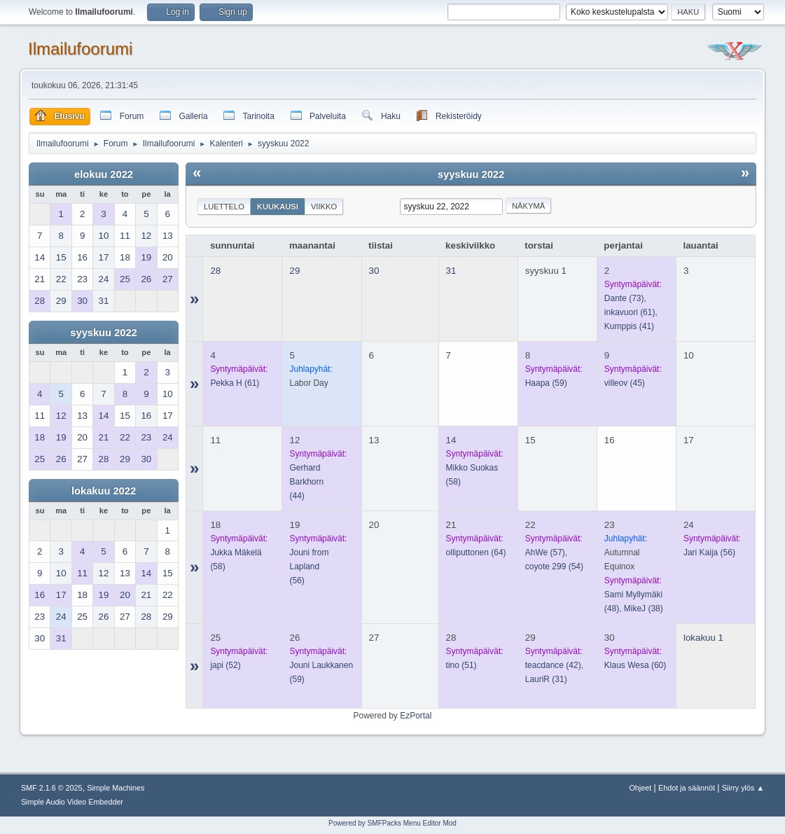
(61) (629, 312)
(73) (624, 298)
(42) (553, 665)
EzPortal (415, 716)
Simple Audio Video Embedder (72, 802)
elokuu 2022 (103, 174)
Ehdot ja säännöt (686, 788)
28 (215, 270)
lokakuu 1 (703, 637)
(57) (545, 552)
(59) (546, 383)
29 (294, 270)
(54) (554, 566)
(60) (635, 665)
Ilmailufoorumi (80, 48)
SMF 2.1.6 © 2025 (52, 788)
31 (451, 270)
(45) (624, 383)
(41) (629, 326)
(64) (476, 552)
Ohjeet (640, 788)
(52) (225, 665)
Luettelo (224, 206)
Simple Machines (115, 788)
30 (374, 270)
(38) (643, 608)
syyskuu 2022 (103, 332)
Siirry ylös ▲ (743, 788)
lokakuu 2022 (103, 490)
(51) (461, 665)
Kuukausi (277, 206)
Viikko (324, 206)
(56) (709, 552)
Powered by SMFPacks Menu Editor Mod (392, 823)
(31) (546, 679)
